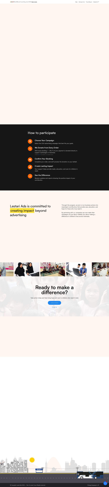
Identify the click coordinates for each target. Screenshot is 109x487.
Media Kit (96, 2)
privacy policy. (76, 432)
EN (93, 6)
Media (36, 6)
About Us (58, 397)
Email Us (54, 307)
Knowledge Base (61, 410)
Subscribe (59, 423)
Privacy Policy (90, 397)
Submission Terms (91, 401)
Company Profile (61, 401)
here (39, 154)
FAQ (57, 421)
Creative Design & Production (76, 404)
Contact (58, 405)
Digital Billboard (75, 399)
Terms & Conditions (92, 399)
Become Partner (61, 416)
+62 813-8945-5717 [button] (33, 412)
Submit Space (60, 418)
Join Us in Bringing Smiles (19, 42)
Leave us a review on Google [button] (35, 423)
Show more (12, 350)
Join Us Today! (54, 302)
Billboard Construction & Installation (75, 413)
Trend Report (89, 2)
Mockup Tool (82, 2)
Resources (59, 6)
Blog (57, 425)
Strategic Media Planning (75, 408)
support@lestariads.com (34, 419)
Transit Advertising (76, 401)
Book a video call (32, 421)
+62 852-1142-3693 (32, 414)
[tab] (52, 255)
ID (98, 485)
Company (50, 6)
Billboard (73, 397)
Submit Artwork (60, 412)
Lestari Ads (19, 485)
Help (76, 2)
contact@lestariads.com (34, 416)
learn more (34, 1)
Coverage (59, 414)
